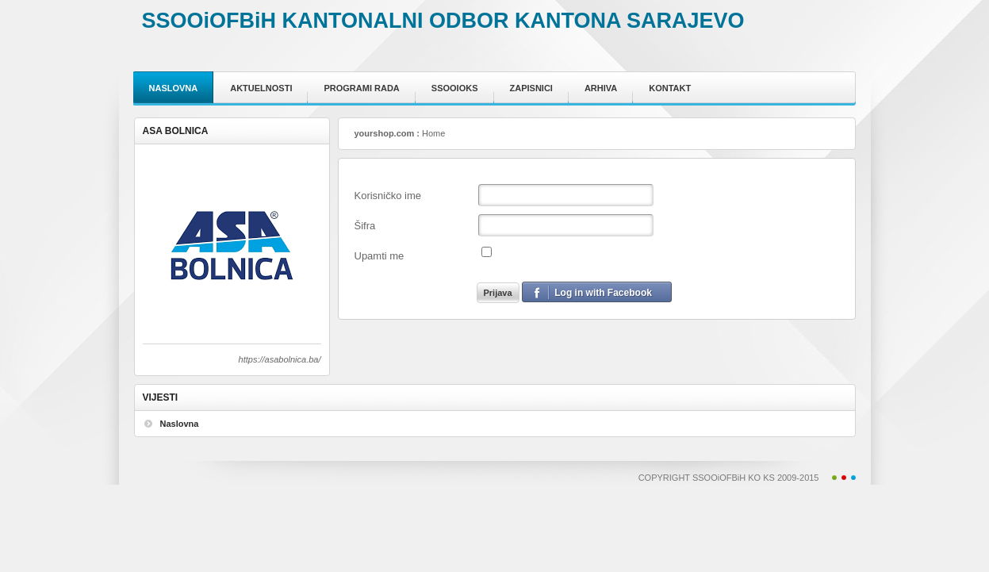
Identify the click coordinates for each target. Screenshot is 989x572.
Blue (853, 477)
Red (843, 477)
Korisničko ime (388, 196)
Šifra (365, 226)
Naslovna (179, 423)
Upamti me (379, 256)
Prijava (498, 293)
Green (834, 477)
